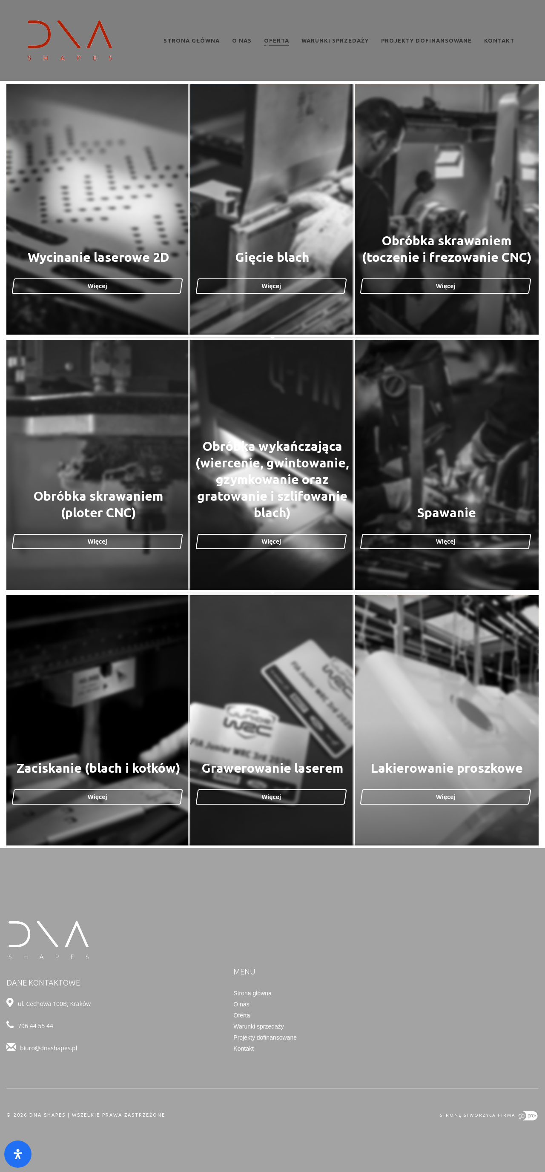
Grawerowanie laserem (272, 769)
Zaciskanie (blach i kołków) (99, 769)
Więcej (99, 287)
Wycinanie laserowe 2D (99, 258)
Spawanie (445, 513)
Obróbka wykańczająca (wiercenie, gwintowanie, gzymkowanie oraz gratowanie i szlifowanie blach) (273, 480)
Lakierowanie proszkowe (446, 769)
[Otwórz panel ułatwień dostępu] (18, 1154)
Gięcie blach (272, 258)
